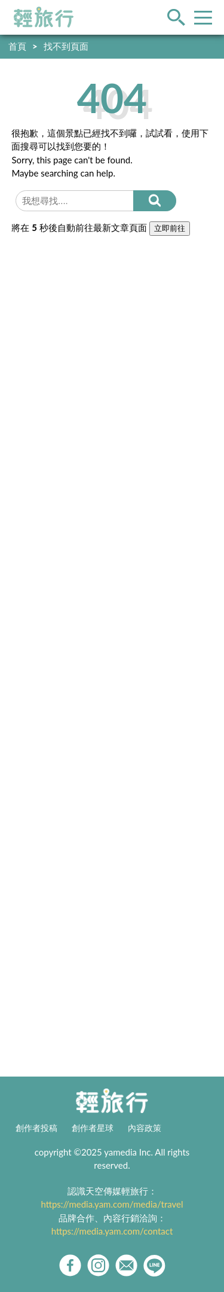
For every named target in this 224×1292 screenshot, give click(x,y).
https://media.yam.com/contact (112, 1231)
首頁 (17, 46)
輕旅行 (43, 17)
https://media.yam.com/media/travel (112, 1204)
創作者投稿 (36, 1128)
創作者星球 (92, 1128)
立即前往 (169, 228)
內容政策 (144, 1128)
